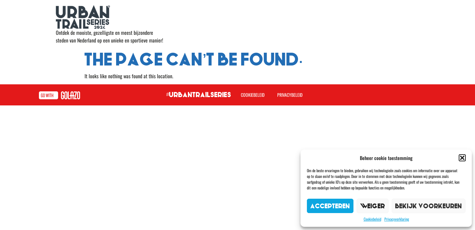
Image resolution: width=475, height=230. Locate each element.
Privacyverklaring (396, 219)
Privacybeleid (289, 94)
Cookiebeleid (372, 219)
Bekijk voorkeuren (428, 205)
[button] (462, 158)
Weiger (372, 205)
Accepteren (330, 205)
